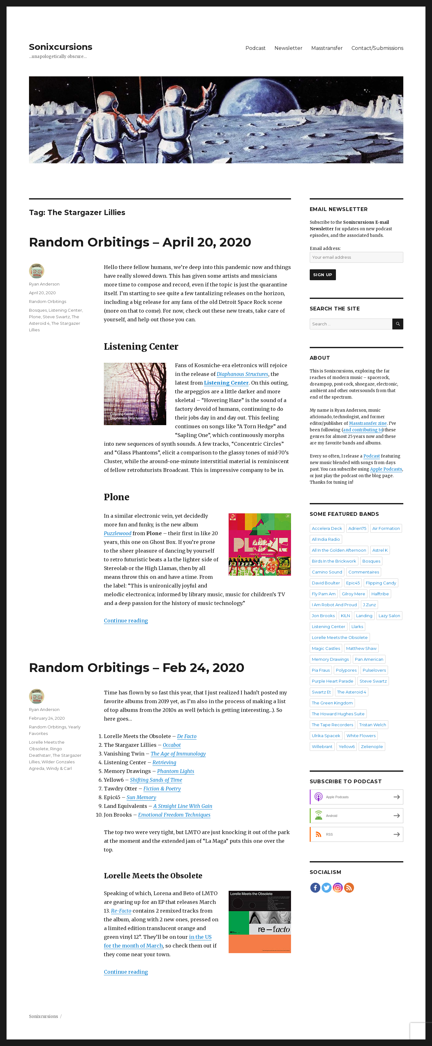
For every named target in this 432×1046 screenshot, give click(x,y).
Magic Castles (326, 648)
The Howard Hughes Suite (338, 713)
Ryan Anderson (44, 283)
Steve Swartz (56, 316)
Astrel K (380, 550)
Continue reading (126, 620)
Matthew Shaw (361, 648)
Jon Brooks (323, 615)
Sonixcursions (60, 46)
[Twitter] (327, 888)
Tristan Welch (372, 724)
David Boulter (326, 582)
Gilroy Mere (353, 593)
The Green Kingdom (332, 702)
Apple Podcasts (386, 469)
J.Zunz (369, 604)
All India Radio (326, 539)
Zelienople (372, 746)
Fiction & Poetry (162, 788)
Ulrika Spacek (326, 735)
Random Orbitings (47, 301)
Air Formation (386, 528)
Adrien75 (357, 528)
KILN (345, 615)
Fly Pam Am (324, 593)
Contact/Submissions (377, 48)
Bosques (38, 310)
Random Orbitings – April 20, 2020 (140, 242)
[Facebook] (315, 888)
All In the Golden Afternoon (339, 550)
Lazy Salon (389, 615)
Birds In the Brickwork (334, 561)
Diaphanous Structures (242, 374)
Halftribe (380, 593)
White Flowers (361, 735)
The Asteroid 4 (351, 691)
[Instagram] (338, 888)
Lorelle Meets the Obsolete (340, 637)
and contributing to (362, 430)
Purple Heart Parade (332, 681)
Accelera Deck (327, 528)
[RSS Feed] (349, 888)
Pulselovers (374, 670)
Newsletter (288, 48)
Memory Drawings (330, 659)
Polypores (346, 670)
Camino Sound (327, 571)
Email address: (325, 248)
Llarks (357, 626)
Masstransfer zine (368, 423)
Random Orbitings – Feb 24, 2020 (137, 667)
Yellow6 (347, 746)
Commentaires (363, 571)
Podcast (255, 48)
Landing (364, 615)
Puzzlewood (117, 533)
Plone (35, 316)
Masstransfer (327, 48)
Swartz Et (321, 691)
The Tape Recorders (332, 724)
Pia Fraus (321, 670)
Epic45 (353, 582)
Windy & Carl (59, 768)
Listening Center (65, 310)
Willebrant (322, 746)
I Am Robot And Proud (334, 604)
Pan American (369, 659)
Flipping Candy (381, 582)
